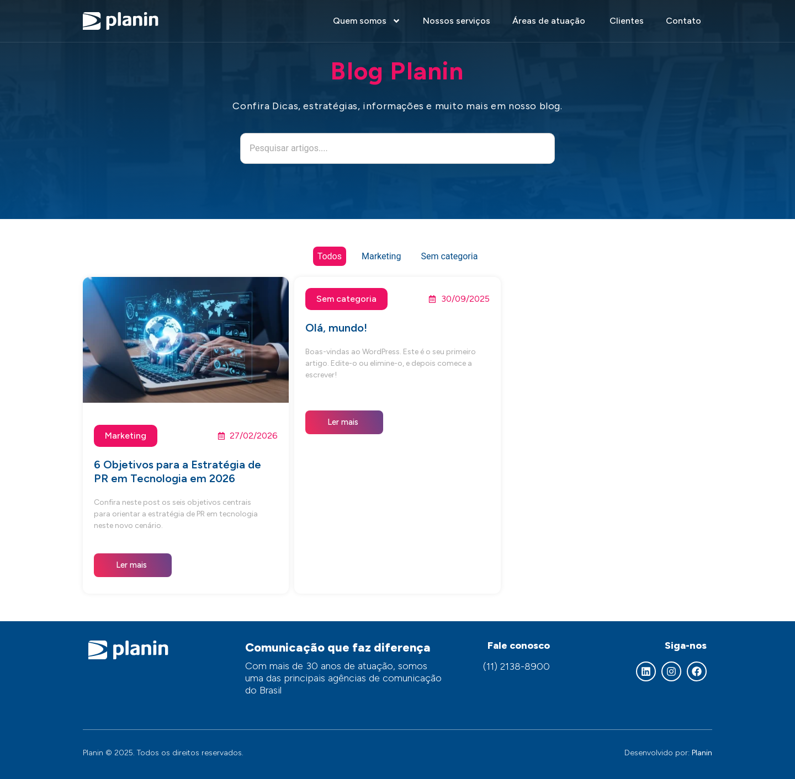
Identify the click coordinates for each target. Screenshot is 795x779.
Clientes (627, 20)
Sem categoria (449, 256)
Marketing (381, 256)
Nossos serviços (456, 20)
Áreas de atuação (549, 20)
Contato (683, 20)
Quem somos (367, 21)
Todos (329, 256)
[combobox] (397, 148)
